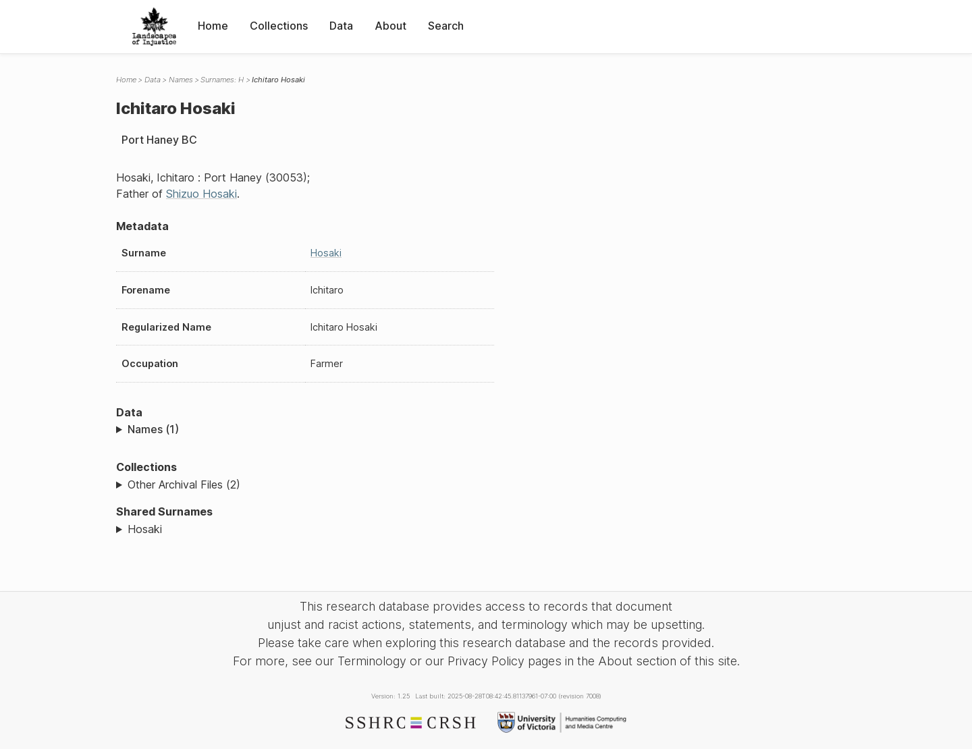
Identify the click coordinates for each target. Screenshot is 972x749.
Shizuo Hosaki (201, 193)
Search (446, 25)
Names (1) (153, 429)
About (390, 25)
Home (213, 25)
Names (181, 79)
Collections (279, 25)
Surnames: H (222, 79)
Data (341, 25)
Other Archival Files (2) (184, 484)
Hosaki (326, 252)
